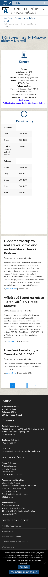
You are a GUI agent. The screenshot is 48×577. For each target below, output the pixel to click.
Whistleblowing (8, 547)
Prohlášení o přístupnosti (12, 526)
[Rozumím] (45, 563)
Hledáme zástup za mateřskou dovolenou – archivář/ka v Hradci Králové (23, 247)
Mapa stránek (7, 531)
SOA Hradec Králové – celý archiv (18, 258)
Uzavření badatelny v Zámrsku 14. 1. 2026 (21, 352)
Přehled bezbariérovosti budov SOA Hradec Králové (24, 103)
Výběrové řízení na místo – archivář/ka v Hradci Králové (24, 302)
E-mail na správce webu (11, 536)
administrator (11, 288)
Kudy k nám (24, 100)
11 (35, 385)
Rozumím (24, 567)
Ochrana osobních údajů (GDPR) (15, 541)
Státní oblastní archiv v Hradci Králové (27, 10)
